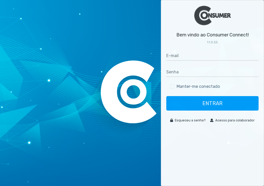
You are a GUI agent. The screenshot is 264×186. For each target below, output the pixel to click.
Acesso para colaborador (232, 120)
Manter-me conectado (198, 86)
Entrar (212, 103)
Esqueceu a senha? (188, 120)
